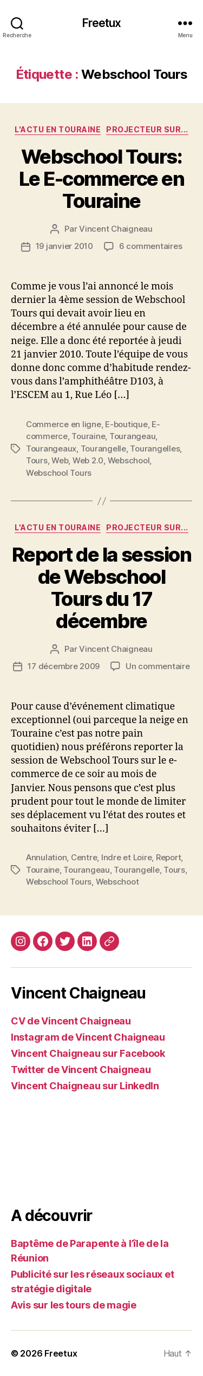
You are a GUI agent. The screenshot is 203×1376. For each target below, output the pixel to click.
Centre (84, 857)
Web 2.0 (88, 460)
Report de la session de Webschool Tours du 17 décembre (101, 588)
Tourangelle (103, 448)
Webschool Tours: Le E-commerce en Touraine (101, 179)
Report (168, 857)
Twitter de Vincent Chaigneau (80, 1069)
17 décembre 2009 (64, 666)
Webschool (129, 460)
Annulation (46, 857)
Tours (37, 460)
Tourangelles (155, 448)
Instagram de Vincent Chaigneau (88, 1037)
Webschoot (117, 881)
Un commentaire (157, 666)
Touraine (88, 436)
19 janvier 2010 (64, 246)
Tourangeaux (51, 448)
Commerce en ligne (63, 424)
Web (59, 460)
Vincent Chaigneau (116, 229)
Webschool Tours (58, 473)
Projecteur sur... (147, 129)
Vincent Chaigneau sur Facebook (88, 1053)
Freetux (101, 23)
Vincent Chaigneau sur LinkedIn (85, 1085)
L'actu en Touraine (58, 129)
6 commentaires (150, 246)
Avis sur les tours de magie (73, 1305)
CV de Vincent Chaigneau (71, 1021)
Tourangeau (132, 436)
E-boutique (126, 424)
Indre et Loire (126, 857)
